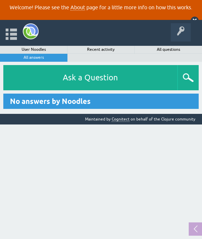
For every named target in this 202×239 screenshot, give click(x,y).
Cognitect (121, 119)
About (77, 7)
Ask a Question (90, 77)
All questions (168, 49)
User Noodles (34, 49)
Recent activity (101, 49)
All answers (34, 57)
